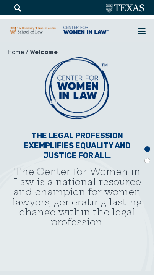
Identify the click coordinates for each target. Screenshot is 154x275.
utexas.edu (125, 8)
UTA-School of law (33, 34)
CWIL (86, 34)
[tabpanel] (77, 156)
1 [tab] (147, 149)
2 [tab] (147, 160)
